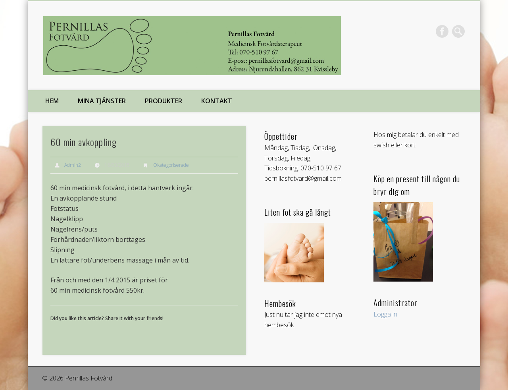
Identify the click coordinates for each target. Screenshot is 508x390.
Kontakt (216, 101)
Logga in (385, 314)
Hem (52, 101)
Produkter (163, 101)
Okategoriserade (171, 165)
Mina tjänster (102, 101)
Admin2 (72, 165)
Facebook (442, 31)
